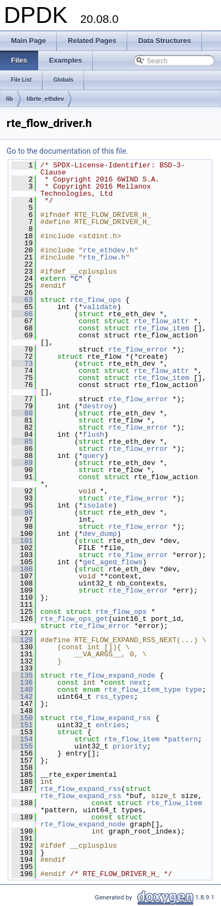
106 (22, 569)
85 (22, 441)
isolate (98, 505)
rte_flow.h (104, 257)
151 (22, 725)
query (93, 456)
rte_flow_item (161, 328)
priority (129, 746)
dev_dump (100, 534)
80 (22, 413)
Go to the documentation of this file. (67, 151)
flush (93, 434)
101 (22, 541)
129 (22, 640)
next (138, 682)
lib (9, 98)
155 (22, 746)
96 (22, 512)
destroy (98, 406)
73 (22, 364)
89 (22, 463)
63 (22, 300)
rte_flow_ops (95, 300)
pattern (183, 739)
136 (22, 682)
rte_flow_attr (161, 321)
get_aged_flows (112, 562)
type (193, 689)
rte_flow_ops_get (74, 619)
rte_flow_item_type (142, 689)
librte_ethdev (45, 98)
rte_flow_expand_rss (110, 718)
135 (22, 675)
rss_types (114, 697)
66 (22, 314)
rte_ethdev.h (108, 250)
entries (110, 725)
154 (22, 739)
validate (100, 307)
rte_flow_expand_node (112, 675)
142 (22, 697)
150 (22, 718)
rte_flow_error (138, 349)
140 (22, 689)
